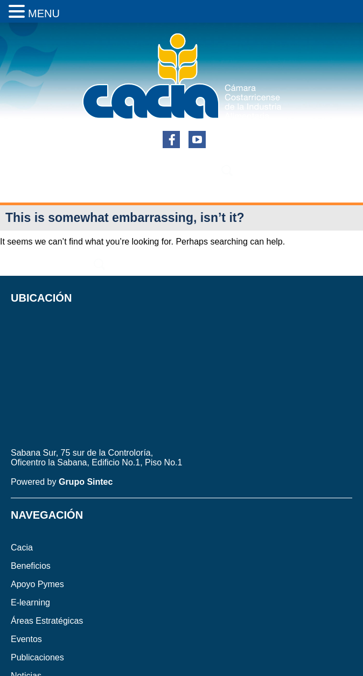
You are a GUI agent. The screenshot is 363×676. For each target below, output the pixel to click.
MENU (44, 13)
